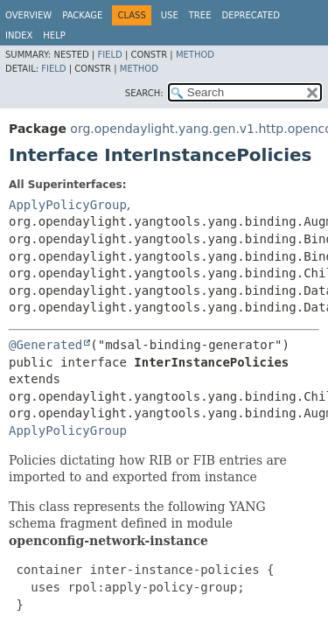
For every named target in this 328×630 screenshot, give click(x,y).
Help (54, 35)
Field (109, 55)
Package (82, 15)
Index (18, 35)
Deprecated (250, 15)
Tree (200, 15)
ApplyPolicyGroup (68, 205)
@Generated (45, 345)
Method (195, 55)
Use (169, 15)
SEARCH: (144, 93)
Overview (28, 15)
